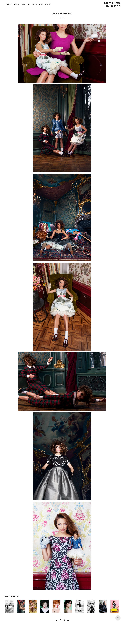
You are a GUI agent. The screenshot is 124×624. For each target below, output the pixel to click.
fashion (16, 4)
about (41, 4)
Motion (34, 4)
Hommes (23, 4)
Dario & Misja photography (112, 4)
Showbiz (9, 4)
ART (29, 4)
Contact (48, 4)
